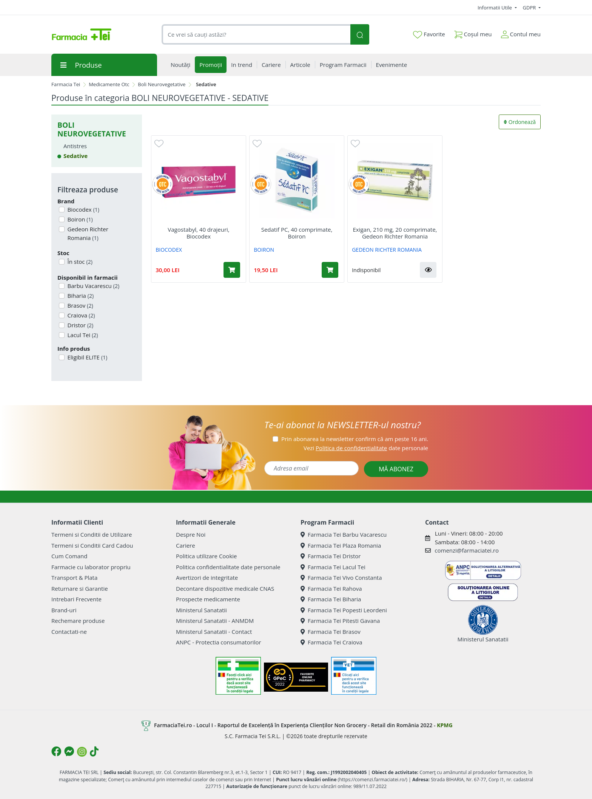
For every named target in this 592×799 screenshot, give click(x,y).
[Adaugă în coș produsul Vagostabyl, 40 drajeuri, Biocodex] (232, 270)
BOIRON (264, 249)
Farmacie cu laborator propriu (91, 567)
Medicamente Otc (109, 84)
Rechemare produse (78, 620)
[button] (428, 270)
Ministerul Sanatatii (201, 610)
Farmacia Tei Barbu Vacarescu (344, 534)
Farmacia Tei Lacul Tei (333, 567)
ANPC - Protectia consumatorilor (218, 642)
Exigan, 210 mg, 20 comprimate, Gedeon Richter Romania (395, 233)
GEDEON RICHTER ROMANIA (387, 249)
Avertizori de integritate (207, 577)
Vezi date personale (366, 448)
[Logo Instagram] (82, 752)
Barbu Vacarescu (93, 286)
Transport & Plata (74, 577)
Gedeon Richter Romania (87, 233)
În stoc (79, 261)
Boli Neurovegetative (161, 84)
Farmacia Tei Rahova (331, 588)
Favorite (429, 34)
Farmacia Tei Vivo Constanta (341, 577)
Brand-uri (63, 610)
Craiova (80, 315)
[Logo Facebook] (56, 751)
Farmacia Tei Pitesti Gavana (340, 620)
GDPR (530, 7)
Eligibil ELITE (87, 357)
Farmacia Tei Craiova (331, 642)
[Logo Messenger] (69, 751)
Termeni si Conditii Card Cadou (92, 545)
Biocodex (82, 209)
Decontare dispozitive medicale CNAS (225, 588)
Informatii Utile (495, 7)
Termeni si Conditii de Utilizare (91, 534)
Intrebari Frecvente (76, 599)
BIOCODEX (169, 249)
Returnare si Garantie (79, 588)
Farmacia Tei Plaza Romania (341, 545)
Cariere (185, 545)
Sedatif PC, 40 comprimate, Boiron (297, 233)
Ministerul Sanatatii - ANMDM (215, 620)
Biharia (80, 295)
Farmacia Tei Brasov (331, 631)
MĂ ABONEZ (396, 469)
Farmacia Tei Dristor (331, 556)
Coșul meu (473, 33)
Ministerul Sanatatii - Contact (214, 631)
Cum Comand (69, 556)
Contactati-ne (69, 631)
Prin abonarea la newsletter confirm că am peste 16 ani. (354, 439)
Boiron (79, 219)
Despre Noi (190, 534)
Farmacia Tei (65, 84)
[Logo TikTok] (94, 751)
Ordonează (520, 121)
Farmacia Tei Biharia (331, 599)
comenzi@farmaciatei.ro (467, 550)
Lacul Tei (82, 335)
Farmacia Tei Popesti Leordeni (344, 610)
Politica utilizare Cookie (206, 556)
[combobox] (256, 34)
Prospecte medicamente (208, 599)
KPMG (444, 725)
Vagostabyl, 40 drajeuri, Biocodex (198, 233)
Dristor (80, 325)
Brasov (79, 305)
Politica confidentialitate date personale (228, 567)
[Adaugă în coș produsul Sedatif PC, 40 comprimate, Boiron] (330, 270)
